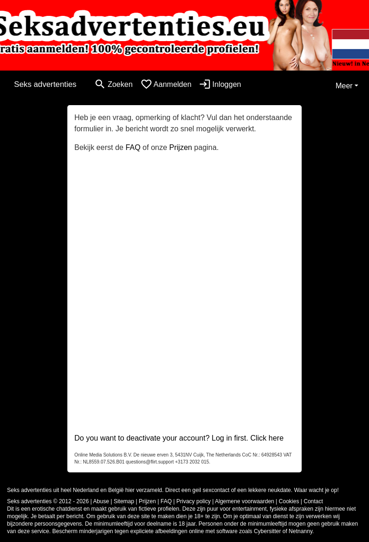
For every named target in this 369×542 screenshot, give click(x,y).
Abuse (101, 501)
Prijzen (180, 147)
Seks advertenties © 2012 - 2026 (48, 501)
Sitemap (124, 501)
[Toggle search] (113, 84)
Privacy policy (193, 501)
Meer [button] (343, 86)
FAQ (132, 147)
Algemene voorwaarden (245, 501)
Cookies (289, 501)
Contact (313, 501)
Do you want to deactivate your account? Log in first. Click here (178, 438)
